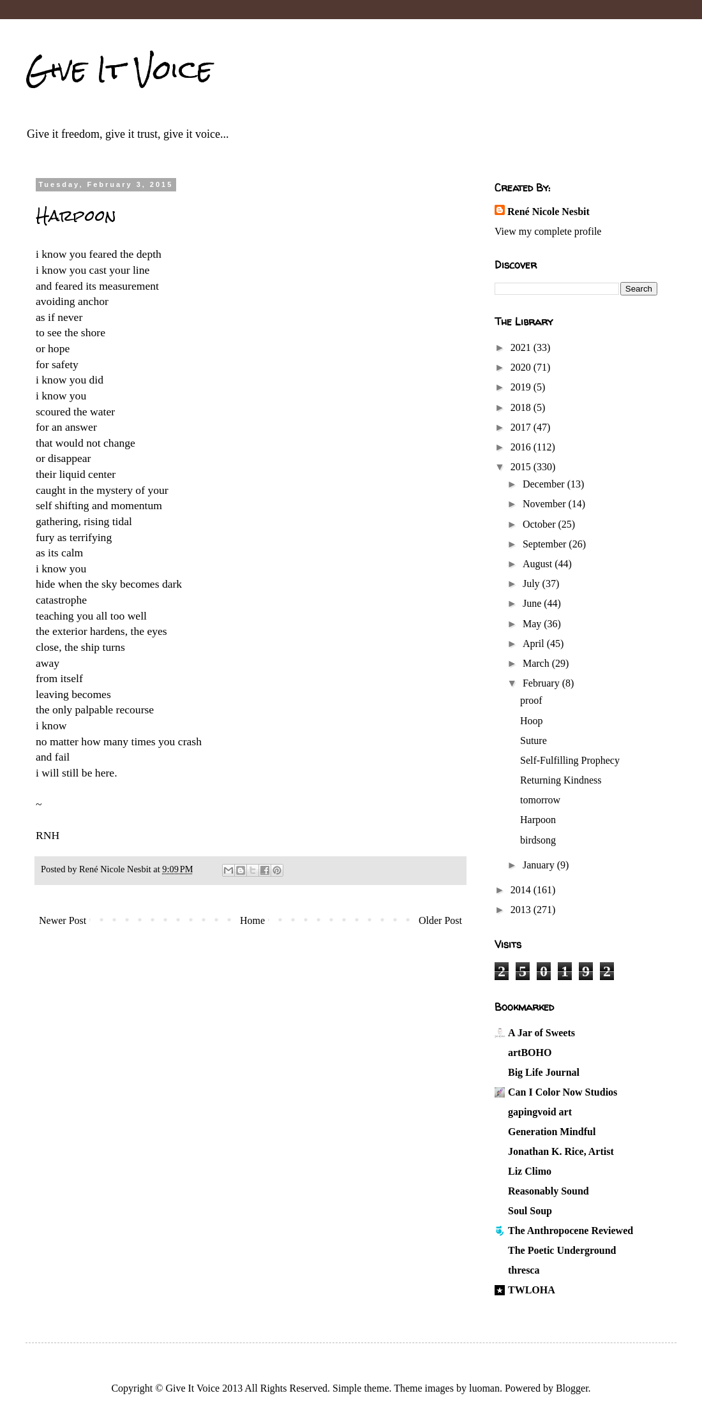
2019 (522, 387)
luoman (484, 1388)
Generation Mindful (551, 1131)
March (537, 663)
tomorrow (540, 799)
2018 (522, 407)
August (539, 563)
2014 (522, 889)
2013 (522, 909)
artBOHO (529, 1052)
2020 (522, 367)
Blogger (572, 1388)
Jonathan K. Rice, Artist (561, 1151)
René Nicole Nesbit (548, 211)
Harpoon (538, 819)
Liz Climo (529, 1171)
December (545, 484)
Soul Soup (530, 1210)
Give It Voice (119, 70)
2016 (522, 447)
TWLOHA (531, 1289)
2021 (522, 347)
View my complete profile (548, 231)
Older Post (440, 920)
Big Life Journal (543, 1072)
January (540, 864)
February (542, 683)
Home (252, 920)
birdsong (538, 840)
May (533, 623)
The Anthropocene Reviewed (570, 1230)
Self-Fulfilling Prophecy (570, 760)
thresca (523, 1270)
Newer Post (62, 920)
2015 (522, 466)
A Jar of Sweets (541, 1032)
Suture (533, 740)
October (540, 524)
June (533, 603)
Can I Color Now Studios (562, 1092)
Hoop (531, 720)
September (546, 544)
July (532, 583)
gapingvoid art (540, 1111)
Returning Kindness (561, 780)
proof (531, 700)
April (535, 643)
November (546, 503)
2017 (522, 427)
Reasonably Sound (548, 1191)
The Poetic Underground (562, 1250)
